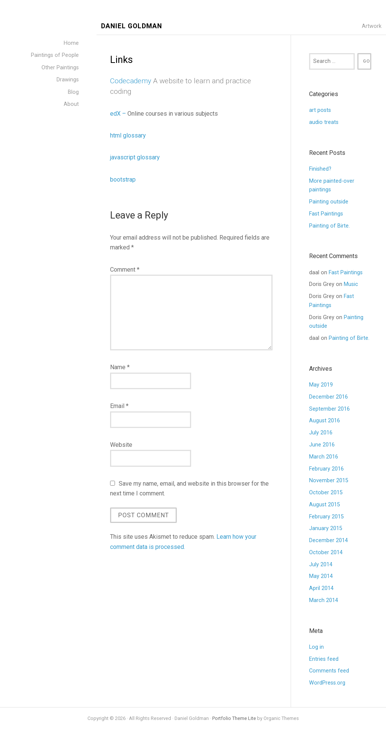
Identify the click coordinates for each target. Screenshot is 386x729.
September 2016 (329, 409)
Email (119, 406)
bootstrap (123, 179)
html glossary (128, 135)
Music (351, 284)
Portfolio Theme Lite (234, 718)
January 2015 (325, 528)
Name (120, 367)
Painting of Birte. (329, 226)
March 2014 (323, 600)
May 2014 (321, 576)
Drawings (68, 79)
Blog (73, 92)
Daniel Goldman (131, 26)
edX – (118, 113)
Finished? (321, 169)
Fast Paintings (326, 214)
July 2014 (320, 564)
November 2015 (328, 480)
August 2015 (324, 504)
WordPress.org (327, 683)
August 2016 (324, 420)
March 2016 (323, 457)
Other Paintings (60, 67)
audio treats (324, 122)
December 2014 (328, 540)
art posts (320, 110)
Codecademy (130, 80)
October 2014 (326, 552)
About (71, 104)
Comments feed (329, 671)
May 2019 (321, 385)
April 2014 (321, 588)
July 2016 (320, 432)
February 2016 (326, 469)
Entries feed (324, 659)
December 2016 (328, 397)
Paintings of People (55, 55)
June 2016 (322, 445)
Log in (316, 647)
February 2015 (326, 517)
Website (121, 444)
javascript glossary (135, 157)
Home (71, 43)
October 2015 (326, 492)
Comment (124, 269)
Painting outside (328, 202)
